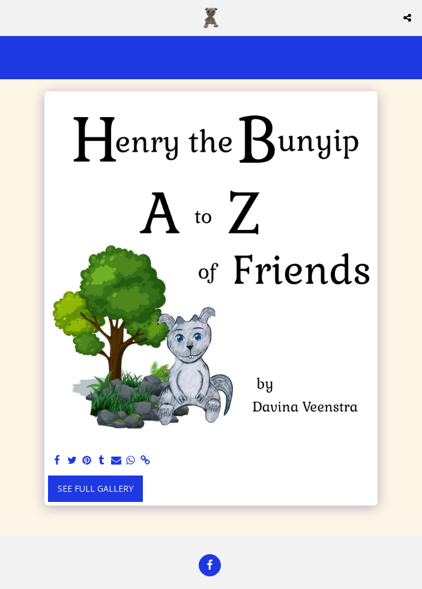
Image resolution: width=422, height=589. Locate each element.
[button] (13, 17)
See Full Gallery (95, 488)
